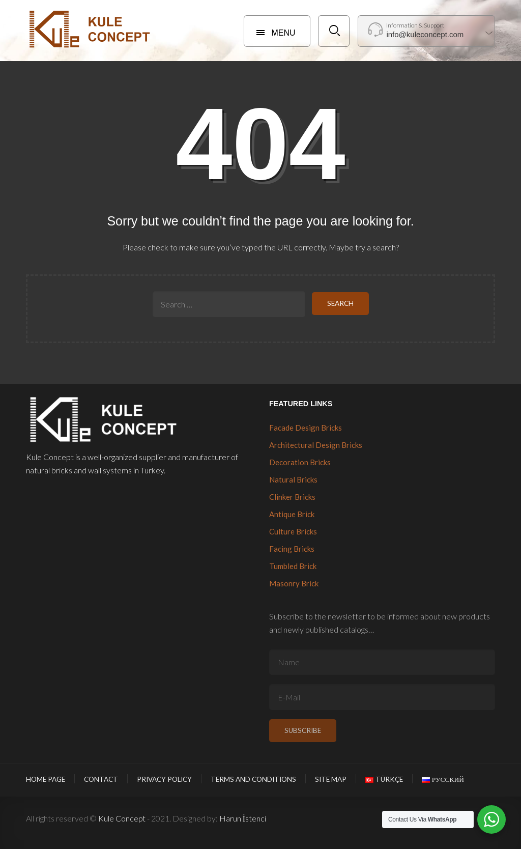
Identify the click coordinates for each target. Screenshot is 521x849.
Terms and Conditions (253, 779)
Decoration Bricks (300, 462)
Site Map (330, 779)
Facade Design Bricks (305, 427)
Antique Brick (291, 514)
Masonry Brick (294, 583)
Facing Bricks (291, 548)
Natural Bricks (293, 479)
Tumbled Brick (292, 566)
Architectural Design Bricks (315, 444)
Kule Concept (122, 818)
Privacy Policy (164, 779)
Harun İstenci (242, 818)
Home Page (45, 779)
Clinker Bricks (292, 496)
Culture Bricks (293, 531)
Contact (101, 779)
